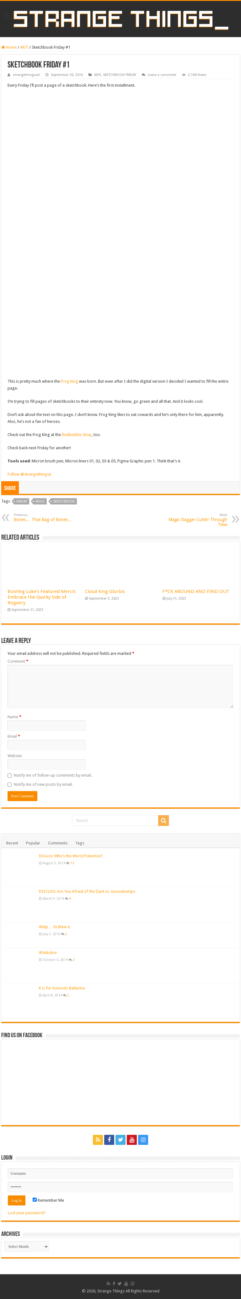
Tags (79, 843)
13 (72, 863)
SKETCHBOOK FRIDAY (119, 75)
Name (14, 716)
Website (15, 755)
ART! (24, 47)
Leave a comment (162, 75)
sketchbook (64, 501)
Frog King (69, 381)
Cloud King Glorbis (105, 591)
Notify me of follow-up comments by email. (53, 775)
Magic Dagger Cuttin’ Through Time (195, 520)
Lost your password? (27, 1212)
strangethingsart (26, 75)
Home (9, 47)
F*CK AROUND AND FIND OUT (196, 591)
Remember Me (48, 1200)
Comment (18, 661)
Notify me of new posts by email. (43, 784)
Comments (57, 843)
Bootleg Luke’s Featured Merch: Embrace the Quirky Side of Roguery (42, 597)
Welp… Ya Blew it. (55, 926)
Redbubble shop (77, 434)
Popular (33, 843)
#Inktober (48, 952)
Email (14, 736)
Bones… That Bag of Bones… (46, 517)
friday (21, 501)
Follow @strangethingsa (29, 474)
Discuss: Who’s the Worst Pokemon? (71, 856)
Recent (12, 843)
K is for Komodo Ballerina (62, 988)
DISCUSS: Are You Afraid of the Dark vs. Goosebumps (87, 891)
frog (40, 501)
